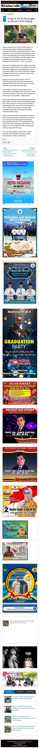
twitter (28, 2)
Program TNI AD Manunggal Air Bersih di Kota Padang (21, 19)
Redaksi (19, 744)
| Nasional (8, 10)
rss (36, 2)
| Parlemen (18, 10)
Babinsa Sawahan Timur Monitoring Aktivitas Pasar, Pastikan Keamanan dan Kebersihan (23, 708)
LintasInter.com (11, 741)
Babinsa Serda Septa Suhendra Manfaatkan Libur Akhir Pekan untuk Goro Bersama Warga (23, 718)
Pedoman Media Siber (19, 743)
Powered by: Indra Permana (19, 746)
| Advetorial (27, 10)
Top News (9, 691)
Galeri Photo (30, 691)
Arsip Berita (20, 691)
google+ (33, 2)
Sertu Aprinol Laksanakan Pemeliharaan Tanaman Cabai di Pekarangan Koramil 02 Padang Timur (23, 728)
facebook (31, 2)
